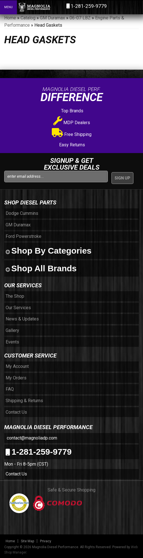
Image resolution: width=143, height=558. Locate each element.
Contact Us (16, 474)
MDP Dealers (71, 122)
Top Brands (71, 110)
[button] (114, 7)
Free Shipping (71, 134)
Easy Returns (71, 144)
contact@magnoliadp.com (31, 438)
